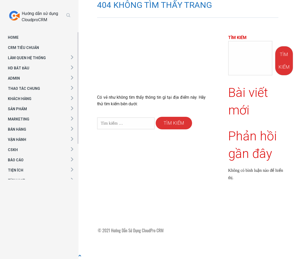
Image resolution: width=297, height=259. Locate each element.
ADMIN (14, 78)
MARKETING (18, 119)
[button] (71, 57)
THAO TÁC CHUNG (24, 88)
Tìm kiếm (237, 37)
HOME (13, 37)
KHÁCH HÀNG (19, 99)
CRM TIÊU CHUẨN (23, 48)
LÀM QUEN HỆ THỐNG (27, 58)
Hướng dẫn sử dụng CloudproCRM (40, 16)
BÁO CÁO (16, 160)
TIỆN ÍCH (15, 170)
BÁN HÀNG (17, 129)
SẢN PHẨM (17, 109)
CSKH (13, 150)
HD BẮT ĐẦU (18, 68)
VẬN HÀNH (17, 139)
